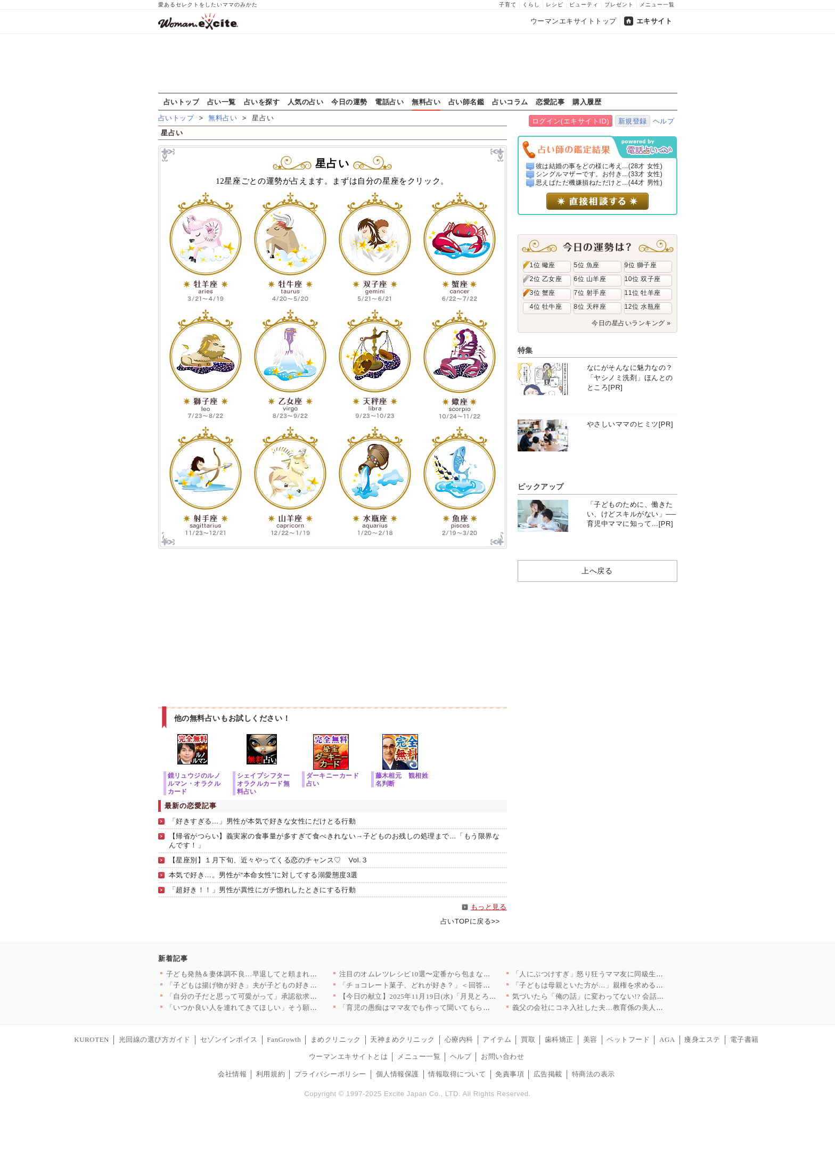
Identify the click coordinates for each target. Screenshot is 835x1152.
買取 (528, 1039)
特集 (525, 350)
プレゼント (619, 4)
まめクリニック (335, 1039)
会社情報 (232, 1074)
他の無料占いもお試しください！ (232, 718)
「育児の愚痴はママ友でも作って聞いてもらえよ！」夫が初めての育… (454, 1007)
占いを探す (262, 101)
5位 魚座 (587, 265)
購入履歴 (586, 101)
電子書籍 (744, 1039)
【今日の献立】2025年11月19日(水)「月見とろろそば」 (428, 996)
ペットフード (628, 1039)
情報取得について (457, 1074)
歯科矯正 (559, 1039)
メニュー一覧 (657, 4)
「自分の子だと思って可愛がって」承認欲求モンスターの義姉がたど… (281, 996)
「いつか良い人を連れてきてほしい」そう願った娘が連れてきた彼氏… (281, 1007)
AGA (667, 1039)
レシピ (554, 4)
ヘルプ (664, 121)
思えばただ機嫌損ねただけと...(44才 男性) (599, 182)
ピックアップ (541, 486)
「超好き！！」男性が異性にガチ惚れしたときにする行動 (262, 890)
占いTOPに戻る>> (470, 921)
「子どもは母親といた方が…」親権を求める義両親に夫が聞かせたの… (627, 985)
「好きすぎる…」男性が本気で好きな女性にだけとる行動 (262, 821)
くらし (531, 4)
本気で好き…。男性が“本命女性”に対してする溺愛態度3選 (263, 875)
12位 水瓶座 (643, 306)
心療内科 (459, 1039)
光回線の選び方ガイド (155, 1039)
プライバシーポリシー (330, 1074)
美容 (590, 1039)
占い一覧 (221, 101)
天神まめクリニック (402, 1039)
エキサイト (654, 21)
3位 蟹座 (542, 293)
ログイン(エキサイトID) (570, 121)
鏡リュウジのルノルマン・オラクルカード (194, 783)
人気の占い (306, 101)
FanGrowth (284, 1039)
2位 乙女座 (546, 279)
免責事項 (509, 1074)
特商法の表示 (593, 1074)
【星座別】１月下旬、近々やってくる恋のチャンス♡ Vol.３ (269, 860)
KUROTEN (91, 1039)
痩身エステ (702, 1039)
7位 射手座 (590, 293)
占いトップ (181, 101)
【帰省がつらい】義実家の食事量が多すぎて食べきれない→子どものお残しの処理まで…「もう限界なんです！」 (334, 840)
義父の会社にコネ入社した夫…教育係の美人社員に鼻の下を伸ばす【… (627, 1007)
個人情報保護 (397, 1074)
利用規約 (270, 1074)
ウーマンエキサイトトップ (573, 21)
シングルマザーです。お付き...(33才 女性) (599, 174)
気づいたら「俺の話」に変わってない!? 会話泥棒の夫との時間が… (620, 996)
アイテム (496, 1039)
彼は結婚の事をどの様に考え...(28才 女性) (599, 166)
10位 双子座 (643, 279)
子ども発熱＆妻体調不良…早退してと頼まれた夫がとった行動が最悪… (281, 974)
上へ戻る (597, 570)
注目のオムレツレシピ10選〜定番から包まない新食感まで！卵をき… (451, 974)
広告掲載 (548, 1074)
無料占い (426, 101)
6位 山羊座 (590, 279)
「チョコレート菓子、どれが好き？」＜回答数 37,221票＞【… (440, 985)
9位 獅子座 (641, 265)
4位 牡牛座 (546, 306)
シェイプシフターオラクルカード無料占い (263, 783)
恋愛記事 (550, 101)
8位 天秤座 (590, 306)
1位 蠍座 (542, 265)
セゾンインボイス (229, 1039)
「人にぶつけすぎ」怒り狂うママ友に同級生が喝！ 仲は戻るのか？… (625, 974)
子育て (508, 4)
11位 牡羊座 (643, 293)
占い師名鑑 (466, 101)
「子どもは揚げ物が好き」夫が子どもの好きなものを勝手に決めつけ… (281, 985)
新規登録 (632, 121)
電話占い (389, 101)
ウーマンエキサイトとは (348, 1056)
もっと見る (489, 907)
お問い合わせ (502, 1056)
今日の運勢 (349, 101)
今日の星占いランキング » (631, 323)
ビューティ (584, 4)
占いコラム (510, 101)
